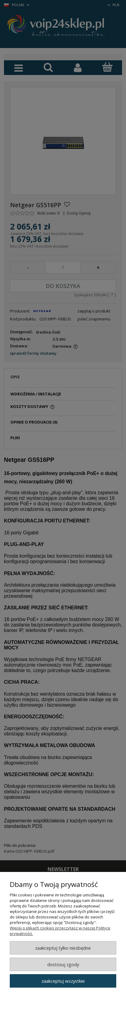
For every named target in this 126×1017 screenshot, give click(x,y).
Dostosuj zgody (63, 964)
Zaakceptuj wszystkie (63, 981)
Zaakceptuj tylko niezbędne (63, 948)
